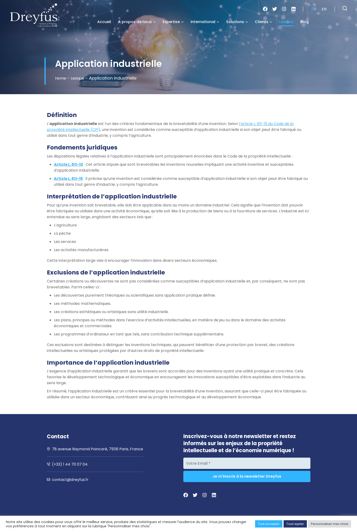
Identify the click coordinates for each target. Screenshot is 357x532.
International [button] (205, 21)
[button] (345, 8)
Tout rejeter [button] (295, 524)
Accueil (104, 21)
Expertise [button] (173, 21)
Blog (304, 21)
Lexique (286, 21)
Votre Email (198, 463)
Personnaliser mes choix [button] (329, 524)
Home (61, 78)
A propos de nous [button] (137, 21)
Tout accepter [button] (269, 524)
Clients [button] (263, 21)
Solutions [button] (237, 21)
